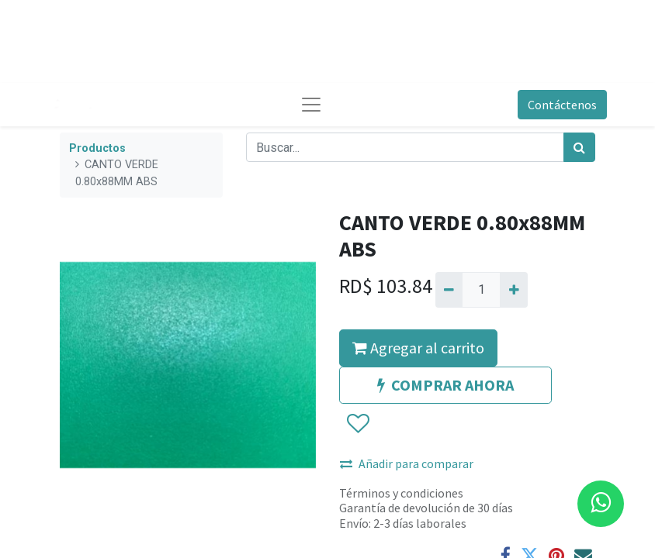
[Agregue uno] (513, 290)
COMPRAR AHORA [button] (445, 384)
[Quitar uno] (449, 290)
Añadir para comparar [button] (406, 463)
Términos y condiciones (401, 493)
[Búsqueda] (579, 147)
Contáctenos (562, 104)
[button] (357, 423)
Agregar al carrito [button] (418, 347)
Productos (97, 148)
